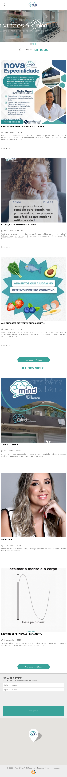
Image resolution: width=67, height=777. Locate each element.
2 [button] (33, 44)
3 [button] (35, 44)
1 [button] (31, 44)
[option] (33, 26)
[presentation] (22, 700)
